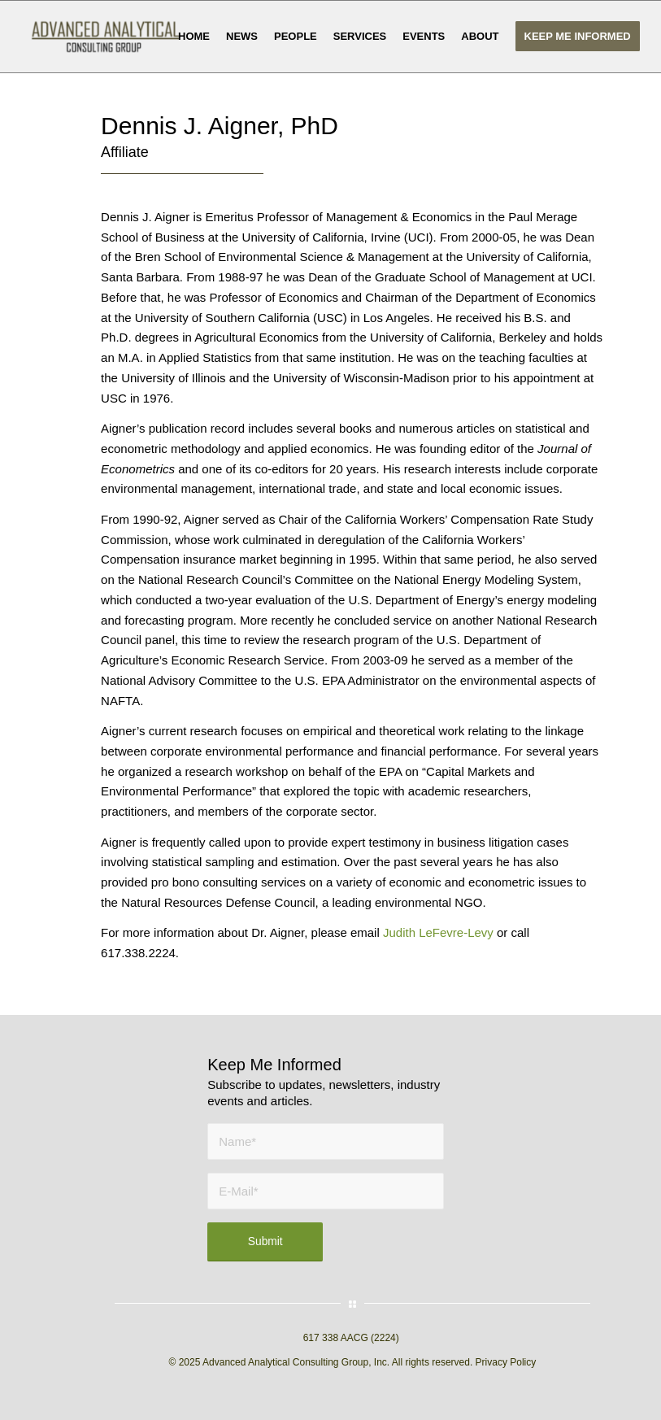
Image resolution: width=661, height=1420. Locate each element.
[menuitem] (194, 36)
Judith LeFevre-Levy (438, 932)
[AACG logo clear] (105, 36)
